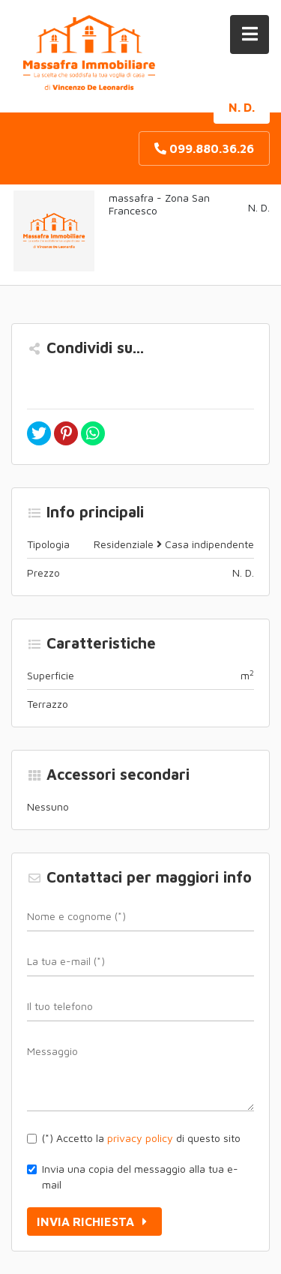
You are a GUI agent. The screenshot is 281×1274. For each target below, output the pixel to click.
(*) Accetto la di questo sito (141, 1138)
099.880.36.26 (204, 148)
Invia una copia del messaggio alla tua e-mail (140, 1176)
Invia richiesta (94, 1221)
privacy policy (140, 1138)
